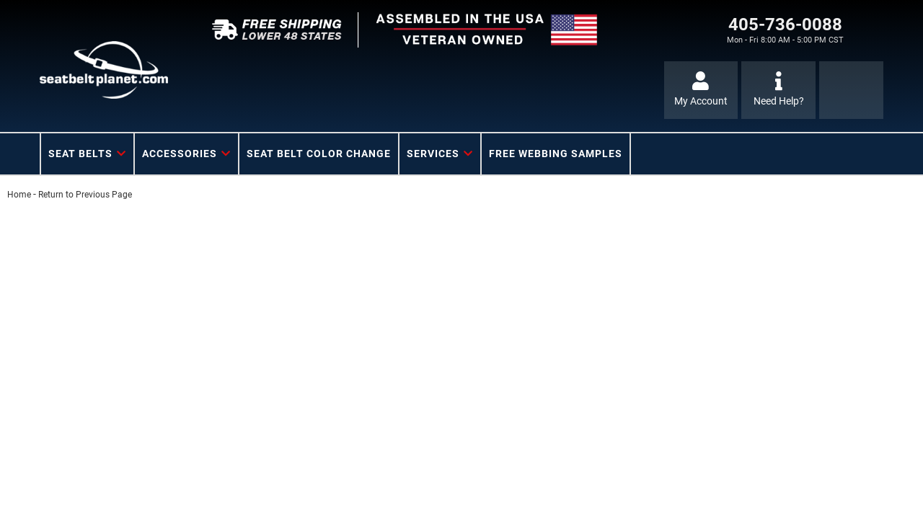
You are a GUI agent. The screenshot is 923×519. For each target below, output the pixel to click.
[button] (87, 153)
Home (19, 195)
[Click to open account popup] (701, 90)
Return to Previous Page (85, 195)
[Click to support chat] (778, 90)
